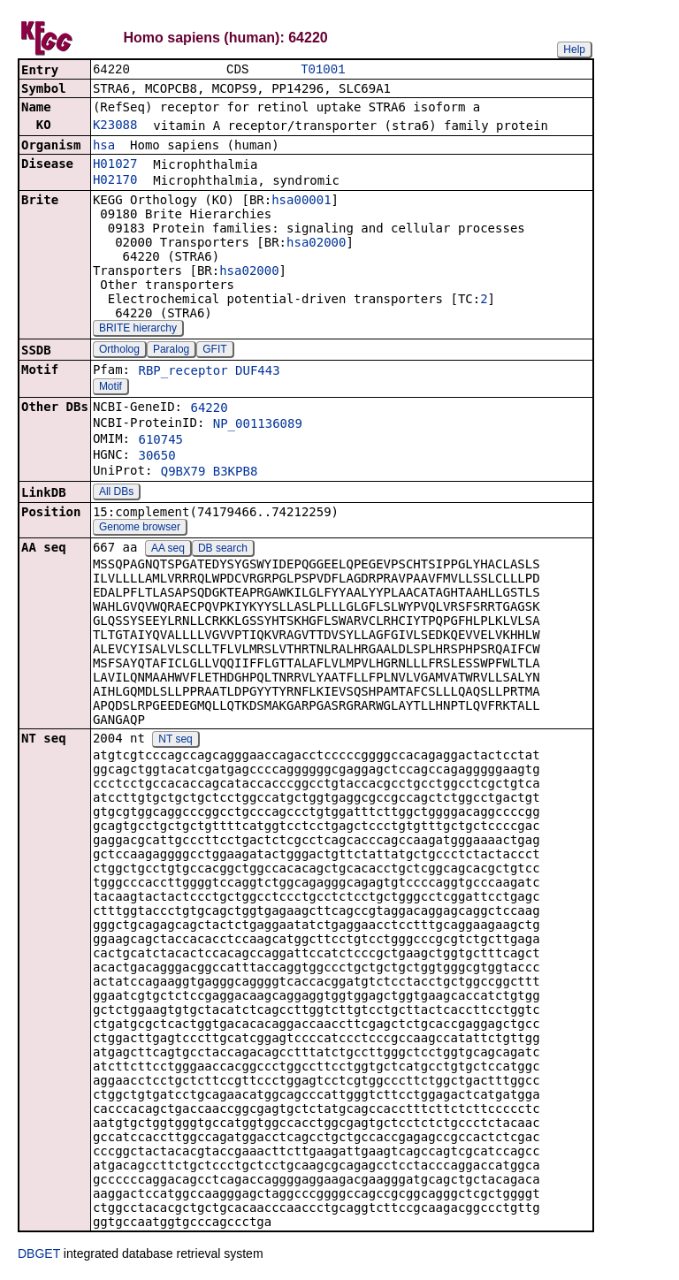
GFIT (214, 351)
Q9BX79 (183, 473)
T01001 (323, 70)
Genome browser (139, 528)
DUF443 (257, 372)
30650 (156, 457)
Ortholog (119, 351)
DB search (223, 550)
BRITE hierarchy (138, 330)
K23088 (115, 126)
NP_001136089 (257, 425)
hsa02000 (316, 244)
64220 (208, 409)
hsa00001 (301, 201)
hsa (104, 147)
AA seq (168, 550)
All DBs (116, 493)
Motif (110, 388)
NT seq (175, 741)
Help (574, 49)
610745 (160, 441)
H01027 (115, 165)
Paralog (171, 351)
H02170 (115, 181)
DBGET (39, 1255)
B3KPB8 (235, 473)
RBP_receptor (182, 372)
